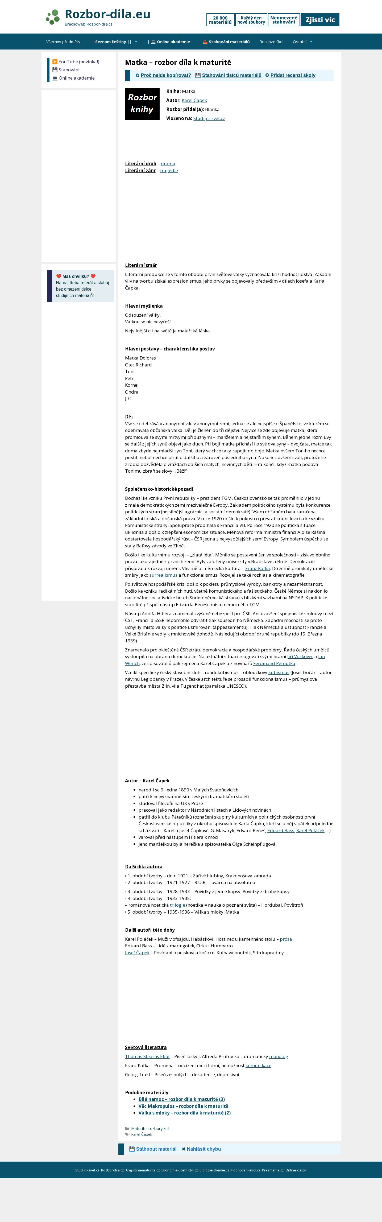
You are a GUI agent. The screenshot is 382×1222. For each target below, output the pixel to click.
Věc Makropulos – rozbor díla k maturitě (184, 1106)
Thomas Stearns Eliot (147, 1056)
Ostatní (305, 41)
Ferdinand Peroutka (274, 663)
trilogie (177, 905)
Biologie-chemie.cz (215, 1170)
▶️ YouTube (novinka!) (75, 62)
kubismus (278, 672)
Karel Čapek (194, 100)
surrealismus (163, 575)
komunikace (258, 1065)
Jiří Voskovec (300, 656)
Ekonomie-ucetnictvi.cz (180, 1170)
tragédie (169, 170)
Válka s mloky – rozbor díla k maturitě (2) (185, 1113)
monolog (278, 1056)
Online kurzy (296, 1170)
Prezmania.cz (273, 1170)
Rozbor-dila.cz (113, 1170)
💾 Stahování (66, 70)
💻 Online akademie (73, 78)
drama (168, 163)
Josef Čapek (137, 952)
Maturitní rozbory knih (151, 1128)
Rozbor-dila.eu (108, 14)
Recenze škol (271, 41)
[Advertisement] (301, 123)
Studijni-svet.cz (209, 118)
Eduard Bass (280, 830)
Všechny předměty (63, 41)
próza (286, 939)
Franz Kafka (257, 568)
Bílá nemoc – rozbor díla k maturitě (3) (182, 1099)
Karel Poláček (310, 830)
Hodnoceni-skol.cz (246, 1170)
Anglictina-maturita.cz (143, 1170)
